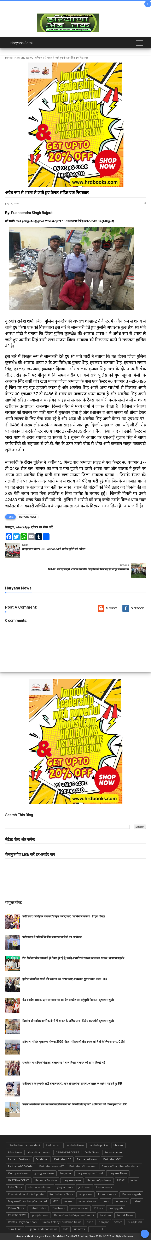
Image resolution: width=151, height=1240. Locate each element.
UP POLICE (97, 1229)
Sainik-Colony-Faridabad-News (61, 1222)
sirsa (90, 1222)
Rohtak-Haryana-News (22, 1222)
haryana (65, 1173)
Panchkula (58, 1208)
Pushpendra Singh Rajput (31, 213)
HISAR (121, 1180)
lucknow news (107, 1194)
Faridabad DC (62, 1159)
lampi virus (85, 1194)
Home (9, 57)
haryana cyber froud (90, 1173)
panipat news (79, 1208)
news (105, 1201)
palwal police (38, 1208)
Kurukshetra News (61, 1194)
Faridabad (42, 1159)
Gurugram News (18, 1173)
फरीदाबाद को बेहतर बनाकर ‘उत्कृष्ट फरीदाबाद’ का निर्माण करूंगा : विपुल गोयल (63, 916)
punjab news (40, 1215)
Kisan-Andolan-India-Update (26, 1194)
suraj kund (135, 1222)
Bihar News (15, 1152)
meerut (68, 1201)
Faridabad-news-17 (51, 1166)
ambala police (99, 1145)
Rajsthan (105, 1215)
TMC (65, 1229)
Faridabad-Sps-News (82, 1166)
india (133, 1180)
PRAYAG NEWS (17, 1215)
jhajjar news (65, 1187)
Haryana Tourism (46, 1180)
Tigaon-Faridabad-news (42, 1229)
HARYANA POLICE (18, 1180)
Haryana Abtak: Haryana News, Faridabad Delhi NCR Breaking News (55, 1236)
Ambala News (75, 1145)
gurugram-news (44, 1173)
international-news (40, 1187)
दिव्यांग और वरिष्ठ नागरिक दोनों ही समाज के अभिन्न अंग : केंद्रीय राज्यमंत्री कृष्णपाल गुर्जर (68, 1021)
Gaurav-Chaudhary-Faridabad (120, 1166)
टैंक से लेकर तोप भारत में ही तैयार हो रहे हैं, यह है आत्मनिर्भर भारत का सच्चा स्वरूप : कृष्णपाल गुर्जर (73, 958)
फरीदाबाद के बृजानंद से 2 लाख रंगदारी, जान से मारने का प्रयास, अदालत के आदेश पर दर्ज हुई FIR (72, 1083)
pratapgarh (116, 1208)
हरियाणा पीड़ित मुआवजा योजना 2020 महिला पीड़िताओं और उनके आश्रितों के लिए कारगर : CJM (73, 1041)
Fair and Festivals (19, 1159)
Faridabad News (87, 1159)
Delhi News (92, 1152)
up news (79, 1229)
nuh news (121, 1201)
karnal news (104, 1187)
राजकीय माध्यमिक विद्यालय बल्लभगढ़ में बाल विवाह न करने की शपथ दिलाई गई (63, 1062)
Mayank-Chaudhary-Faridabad (27, 1201)
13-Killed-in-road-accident (24, 1145)
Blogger (111, 608)
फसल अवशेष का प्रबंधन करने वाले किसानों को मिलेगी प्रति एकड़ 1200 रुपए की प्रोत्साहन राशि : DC (74, 1104)
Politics (98, 1208)
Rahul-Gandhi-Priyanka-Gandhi (74, 1215)
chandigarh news (39, 1152)
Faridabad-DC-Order (21, 1166)
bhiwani (118, 1145)
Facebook (137, 608)
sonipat (104, 1222)
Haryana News (23, 57)
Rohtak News (125, 1215)
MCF (55, 1201)
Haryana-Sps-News (99, 1180)
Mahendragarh (131, 1194)
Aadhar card (53, 1145)
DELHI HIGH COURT (67, 1152)
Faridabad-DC (112, 1159)
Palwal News (16, 1208)
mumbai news (87, 1201)
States (118, 1222)
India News (15, 1187)
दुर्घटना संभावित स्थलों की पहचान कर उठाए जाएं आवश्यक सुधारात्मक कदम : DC (64, 979)
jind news (85, 1187)
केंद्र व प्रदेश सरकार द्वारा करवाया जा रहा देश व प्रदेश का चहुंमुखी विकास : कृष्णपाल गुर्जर (68, 1000)
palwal (137, 1201)
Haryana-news (72, 1180)
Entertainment (114, 1152)
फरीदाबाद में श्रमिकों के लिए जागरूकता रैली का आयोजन (52, 937)
